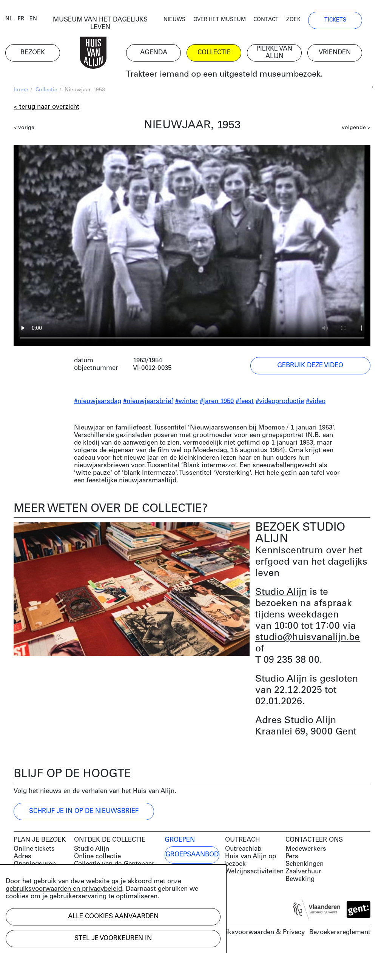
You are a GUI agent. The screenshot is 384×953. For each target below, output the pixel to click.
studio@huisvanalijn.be (307, 638)
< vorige (24, 128)
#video (315, 402)
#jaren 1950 (217, 402)
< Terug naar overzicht (46, 108)
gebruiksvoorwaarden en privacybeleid (64, 889)
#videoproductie (280, 402)
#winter (186, 402)
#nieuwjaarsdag (97, 402)
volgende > (356, 128)
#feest (245, 402)
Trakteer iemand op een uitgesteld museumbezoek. (232, 75)
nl (17, 20)
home (21, 91)
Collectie (46, 91)
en (41, 20)
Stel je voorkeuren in (113, 938)
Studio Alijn (281, 593)
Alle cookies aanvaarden (113, 916)
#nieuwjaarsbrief (148, 402)
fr (29, 20)
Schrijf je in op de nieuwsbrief (84, 812)
